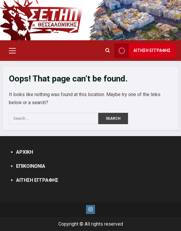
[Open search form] (107, 50)
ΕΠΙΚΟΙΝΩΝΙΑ (30, 166)
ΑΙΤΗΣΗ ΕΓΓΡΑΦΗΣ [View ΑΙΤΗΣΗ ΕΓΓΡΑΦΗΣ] (142, 50)
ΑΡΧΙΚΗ (24, 152)
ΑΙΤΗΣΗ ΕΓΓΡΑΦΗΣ (37, 180)
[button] (12, 50)
